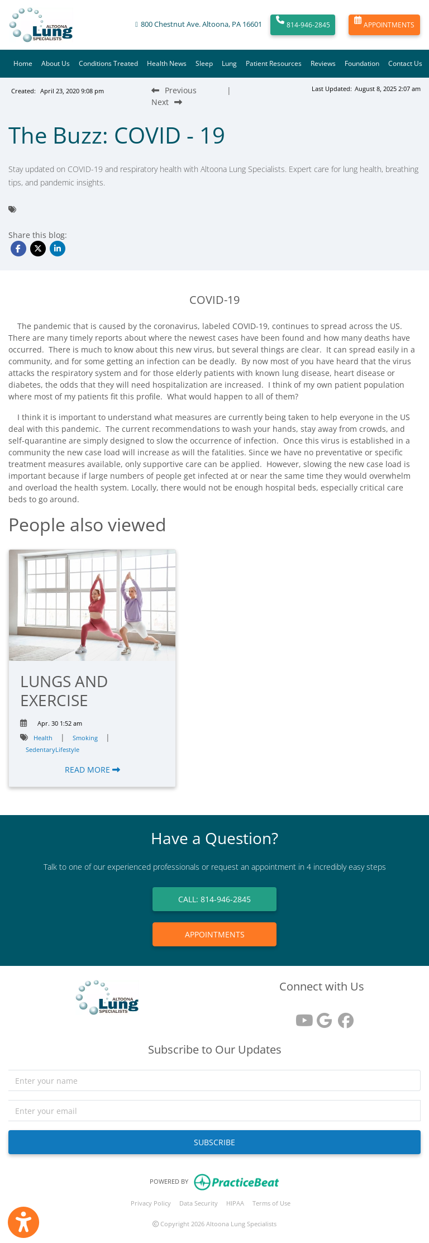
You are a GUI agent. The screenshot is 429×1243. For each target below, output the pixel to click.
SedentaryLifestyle (52, 749)
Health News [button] (167, 63)
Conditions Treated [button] (108, 63)
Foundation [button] (362, 63)
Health (43, 738)
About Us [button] (55, 63)
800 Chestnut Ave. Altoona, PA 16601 (201, 24)
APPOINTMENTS (384, 25)
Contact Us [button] (405, 63)
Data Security (198, 1203)
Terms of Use (271, 1203)
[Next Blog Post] (166, 102)
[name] (214, 1080)
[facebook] (343, 1016)
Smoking (85, 738)
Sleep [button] (204, 63)
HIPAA (235, 1203)
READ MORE (92, 769)
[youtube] (300, 1016)
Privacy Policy (151, 1203)
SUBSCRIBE (214, 1142)
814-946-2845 (303, 25)
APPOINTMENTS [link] (215, 934)
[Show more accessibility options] (23, 1222)
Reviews (323, 63)
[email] (214, 1110)
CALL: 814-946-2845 (214, 899)
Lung (229, 63)
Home (22, 63)
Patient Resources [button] (274, 63)
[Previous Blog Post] (174, 90)
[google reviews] (322, 1016)
